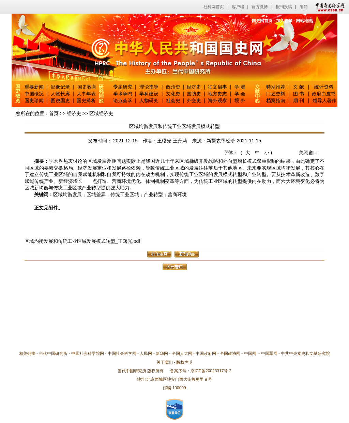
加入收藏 (284, 20)
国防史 (194, 93)
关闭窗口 (308, 152)
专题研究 (122, 87)
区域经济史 (101, 113)
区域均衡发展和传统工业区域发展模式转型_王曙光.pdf (82, 241)
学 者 (239, 87)
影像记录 (60, 87)
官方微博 (260, 6)
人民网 (146, 353)
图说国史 (60, 100)
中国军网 (269, 353)
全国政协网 (230, 353)
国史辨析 (86, 100)
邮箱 (304, 6)
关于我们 (164, 362)
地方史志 (217, 93)
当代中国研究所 (53, 353)
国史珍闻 (34, 100)
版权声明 (184, 362)
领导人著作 (323, 100)
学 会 (239, 93)
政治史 (173, 87)
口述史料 (275, 93)
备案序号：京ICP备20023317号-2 (200, 371)
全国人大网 (182, 353)
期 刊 (298, 100)
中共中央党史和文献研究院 (305, 353)
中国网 (250, 353)
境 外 (239, 100)
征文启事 (217, 87)
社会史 (173, 100)
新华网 (162, 353)
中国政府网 (206, 353)
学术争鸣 (122, 93)
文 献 (298, 87)
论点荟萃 (122, 100)
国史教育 (86, 87)
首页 (54, 113)
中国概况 (34, 93)
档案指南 (275, 100)
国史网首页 (262, 20)
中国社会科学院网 (87, 353)
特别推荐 (275, 87)
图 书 (298, 93)
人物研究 (148, 100)
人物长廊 (60, 93)
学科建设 (148, 93)
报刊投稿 (284, 6)
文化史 (173, 93)
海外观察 (217, 100)
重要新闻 (34, 87)
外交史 (194, 100)
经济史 (194, 87)
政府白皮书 (324, 93)
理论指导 (148, 87)
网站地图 (304, 20)
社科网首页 (213, 6)
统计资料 (323, 87)
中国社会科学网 (328, 7)
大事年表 (86, 93)
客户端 (238, 6)
